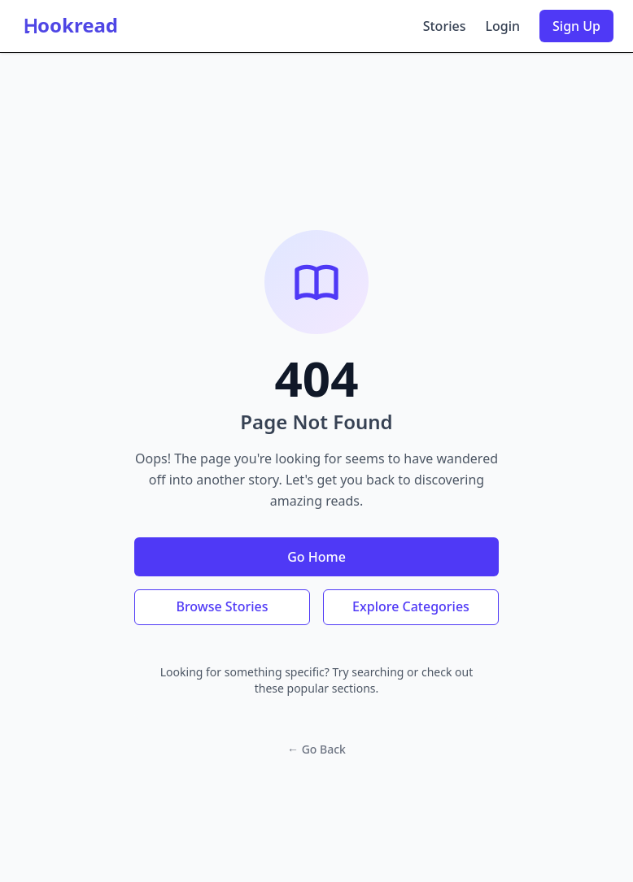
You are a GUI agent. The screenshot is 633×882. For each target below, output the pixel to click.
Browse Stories (222, 606)
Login (502, 26)
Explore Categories (410, 606)
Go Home (316, 557)
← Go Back (316, 749)
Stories (444, 26)
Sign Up (576, 26)
